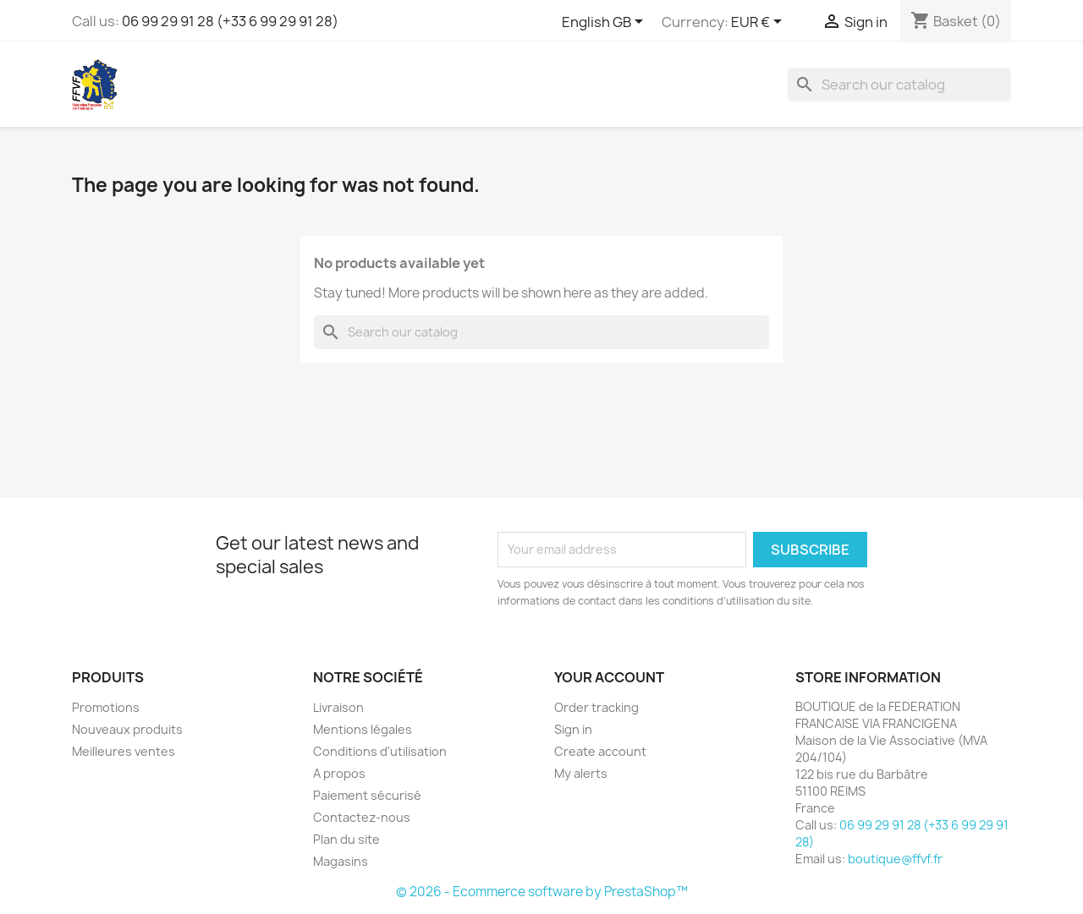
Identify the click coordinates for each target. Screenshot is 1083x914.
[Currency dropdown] (759, 23)
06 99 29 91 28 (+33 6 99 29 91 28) (230, 21)
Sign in (573, 729)
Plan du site (346, 839)
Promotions (106, 707)
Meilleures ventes (123, 751)
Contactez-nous (361, 817)
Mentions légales (362, 729)
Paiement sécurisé (367, 795)
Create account (600, 751)
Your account (609, 677)
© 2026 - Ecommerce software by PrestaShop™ (542, 891)
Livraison (338, 707)
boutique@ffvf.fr (895, 859)
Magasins (340, 861)
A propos (339, 773)
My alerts (580, 773)
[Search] (899, 84)
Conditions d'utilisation (380, 751)
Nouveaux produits (127, 729)
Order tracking (596, 707)
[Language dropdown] (605, 23)
